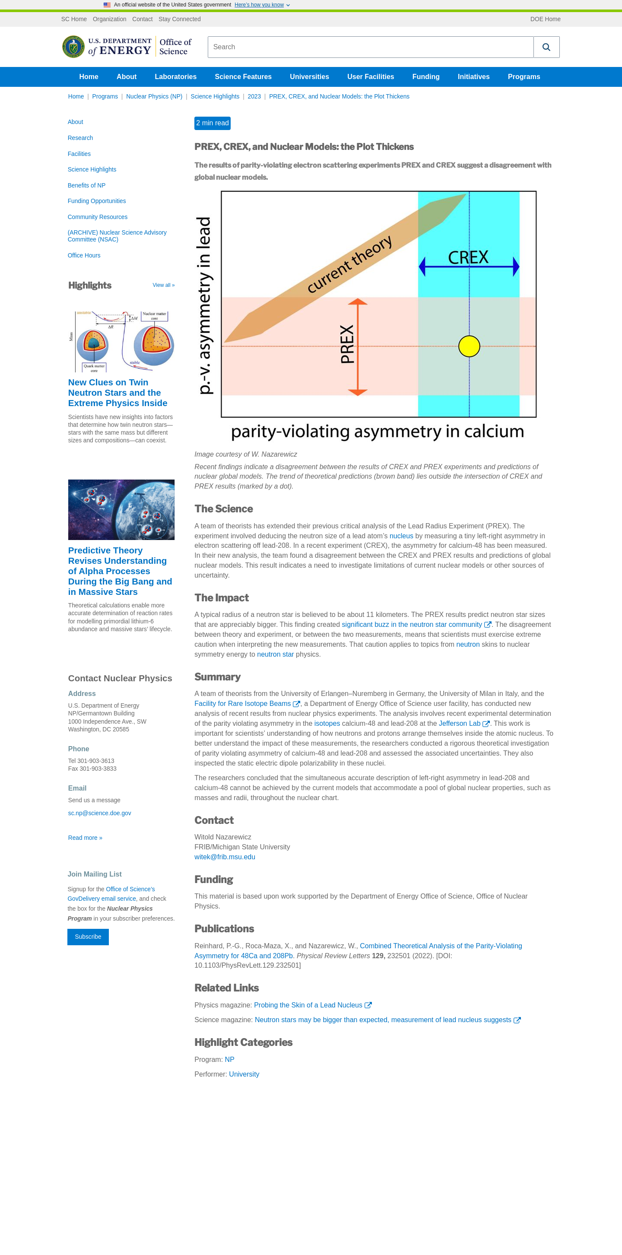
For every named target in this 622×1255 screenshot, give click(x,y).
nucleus (401, 536)
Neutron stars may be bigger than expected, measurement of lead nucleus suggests (383, 1019)
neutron (468, 644)
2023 (254, 96)
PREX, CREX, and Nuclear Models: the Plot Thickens (339, 96)
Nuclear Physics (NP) (154, 96)
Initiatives (474, 76)
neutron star (275, 654)
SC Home (74, 19)
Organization (110, 19)
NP (230, 1059)
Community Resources (98, 217)
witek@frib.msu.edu (224, 857)
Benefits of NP (87, 185)
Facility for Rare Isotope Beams (242, 703)
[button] (547, 47)
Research (80, 138)
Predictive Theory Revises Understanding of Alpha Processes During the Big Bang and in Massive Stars (120, 571)
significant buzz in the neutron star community (412, 624)
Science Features (243, 76)
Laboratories (176, 76)
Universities (309, 76)
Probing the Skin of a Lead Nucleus (308, 1005)
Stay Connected (180, 19)
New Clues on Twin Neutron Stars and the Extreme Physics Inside (118, 392)
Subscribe (88, 937)
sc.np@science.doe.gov (99, 813)
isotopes (327, 723)
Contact (142, 19)
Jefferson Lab (460, 723)
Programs (524, 76)
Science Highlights (215, 96)
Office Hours (84, 255)
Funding (426, 76)
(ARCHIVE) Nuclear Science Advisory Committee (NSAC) (117, 236)
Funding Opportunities (97, 201)
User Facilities (370, 76)
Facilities (79, 154)
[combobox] (370, 47)
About (126, 76)
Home (88, 76)
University (244, 1074)
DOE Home (545, 19)
